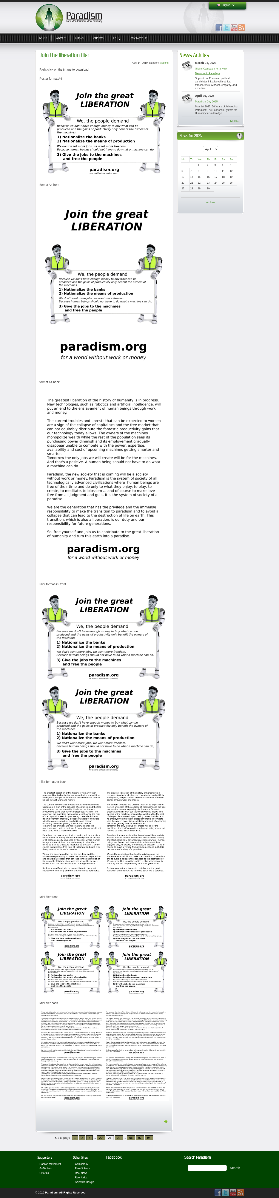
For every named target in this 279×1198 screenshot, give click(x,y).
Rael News (81, 1173)
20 (101, 1137)
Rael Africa (81, 1177)
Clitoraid (44, 1173)
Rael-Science (82, 1168)
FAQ (116, 38)
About (61, 38)
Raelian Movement (50, 1163)
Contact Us (137, 38)
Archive (210, 202)
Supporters (44, 1157)
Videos (98, 38)
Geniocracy (81, 1163)
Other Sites (80, 1157)
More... (235, 120)
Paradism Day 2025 (206, 101)
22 (118, 1137)
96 (131, 1137)
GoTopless (46, 1168)
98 (149, 1137)
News (79, 38)
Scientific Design (84, 1182)
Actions (164, 62)
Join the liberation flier (64, 55)
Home (42, 38)
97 (140, 1137)
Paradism (51, 1192)
